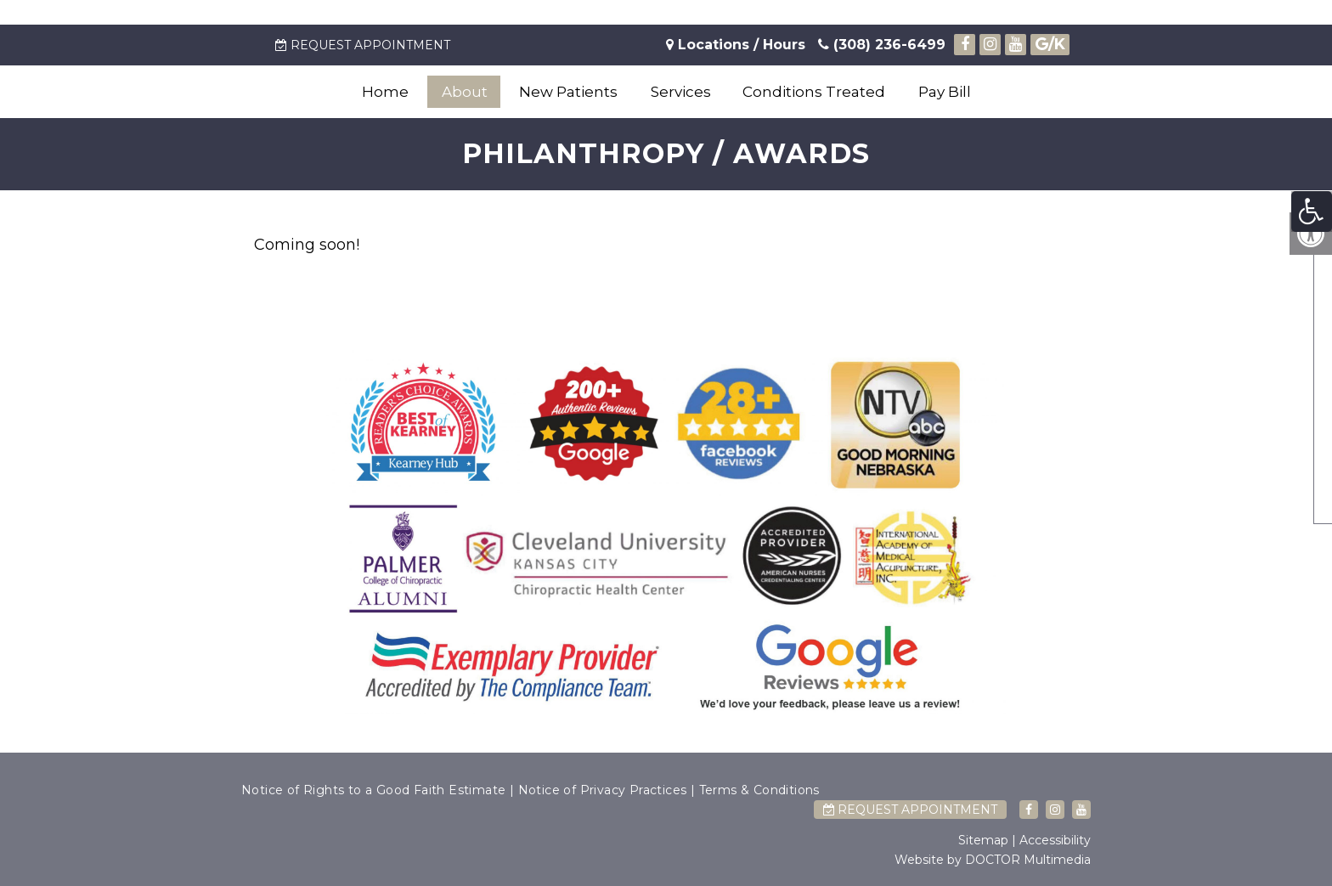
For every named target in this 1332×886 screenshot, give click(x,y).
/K (1050, 44)
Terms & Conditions (759, 790)
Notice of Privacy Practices (602, 790)
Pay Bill (944, 91)
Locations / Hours (741, 45)
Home (385, 91)
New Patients (568, 91)
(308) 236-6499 (881, 45)
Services (681, 91)
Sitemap (983, 840)
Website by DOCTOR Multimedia (993, 859)
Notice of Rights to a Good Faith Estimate (373, 790)
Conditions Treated (813, 91)
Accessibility (1055, 840)
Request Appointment (362, 45)
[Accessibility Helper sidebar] (1311, 211)
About (465, 91)
